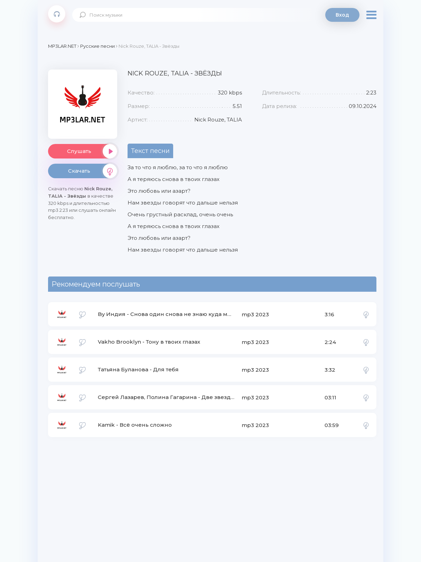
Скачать (92, 171)
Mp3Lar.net (56, 13)
